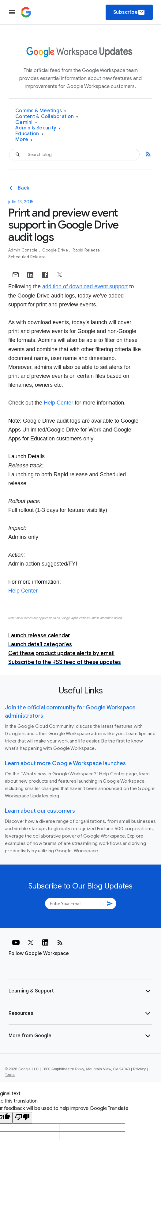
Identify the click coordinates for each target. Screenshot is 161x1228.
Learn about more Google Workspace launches (65, 763)
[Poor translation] (22, 1117)
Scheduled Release (27, 256)
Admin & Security (38, 128)
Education (29, 134)
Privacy (139, 1069)
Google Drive (55, 250)
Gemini (26, 122)
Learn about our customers (40, 811)
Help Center (58, 403)
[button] (80, 991)
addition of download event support (85, 286)
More (24, 140)
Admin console (23, 250)
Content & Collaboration (46, 117)
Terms (10, 1075)
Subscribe (129, 12)
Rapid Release (87, 250)
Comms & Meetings (40, 111)
